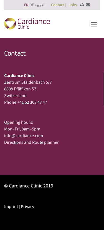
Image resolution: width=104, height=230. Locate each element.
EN (26, 5)
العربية (40, 5)
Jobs (73, 5)
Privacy (27, 207)
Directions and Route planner (31, 142)
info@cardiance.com (23, 136)
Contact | (58, 5)
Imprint (11, 207)
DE (31, 5)
